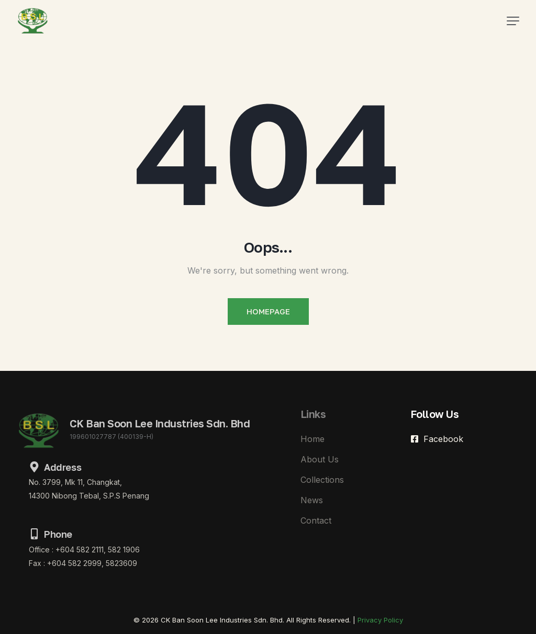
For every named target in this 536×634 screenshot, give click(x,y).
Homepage (268, 311)
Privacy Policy (380, 620)
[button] (513, 21)
